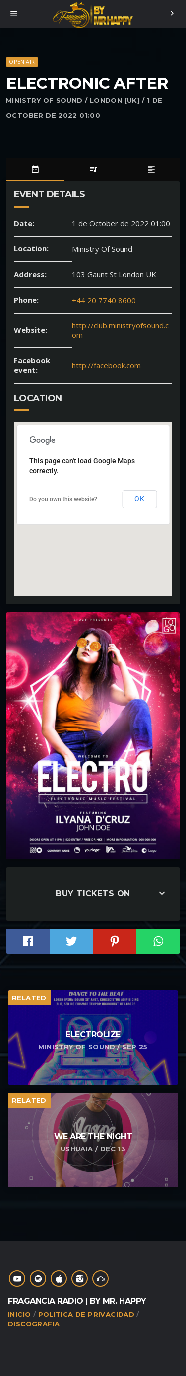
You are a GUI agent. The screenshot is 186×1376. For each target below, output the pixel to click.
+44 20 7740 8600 (104, 300)
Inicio (19, 1314)
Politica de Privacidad (86, 1314)
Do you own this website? (63, 499)
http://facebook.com (106, 365)
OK (139, 499)
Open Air (22, 61)
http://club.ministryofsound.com (120, 330)
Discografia (34, 1324)
